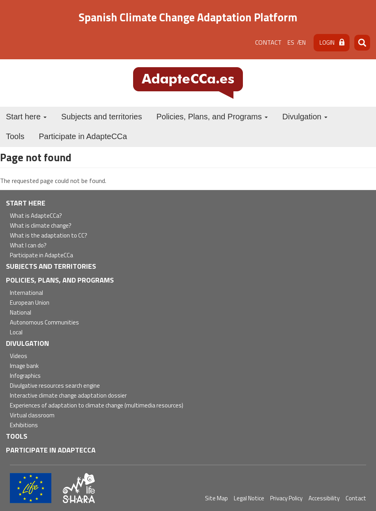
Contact (268, 42)
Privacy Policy (286, 498)
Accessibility (324, 498)
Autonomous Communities (44, 323)
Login (327, 42)
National (20, 313)
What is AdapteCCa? (36, 216)
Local (16, 332)
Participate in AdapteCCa (83, 136)
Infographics (25, 376)
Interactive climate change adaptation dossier (68, 396)
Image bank (24, 366)
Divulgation (305, 116)
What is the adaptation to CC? (48, 236)
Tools (15, 136)
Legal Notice (249, 498)
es (291, 42)
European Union (29, 303)
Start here (26, 116)
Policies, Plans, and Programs (212, 116)
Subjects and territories (101, 116)
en (302, 42)
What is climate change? (40, 226)
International (26, 293)
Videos (18, 356)
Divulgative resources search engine (55, 386)
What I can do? (28, 245)
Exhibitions (24, 425)
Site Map (216, 498)
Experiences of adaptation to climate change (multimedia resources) (96, 406)
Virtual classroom (32, 415)
